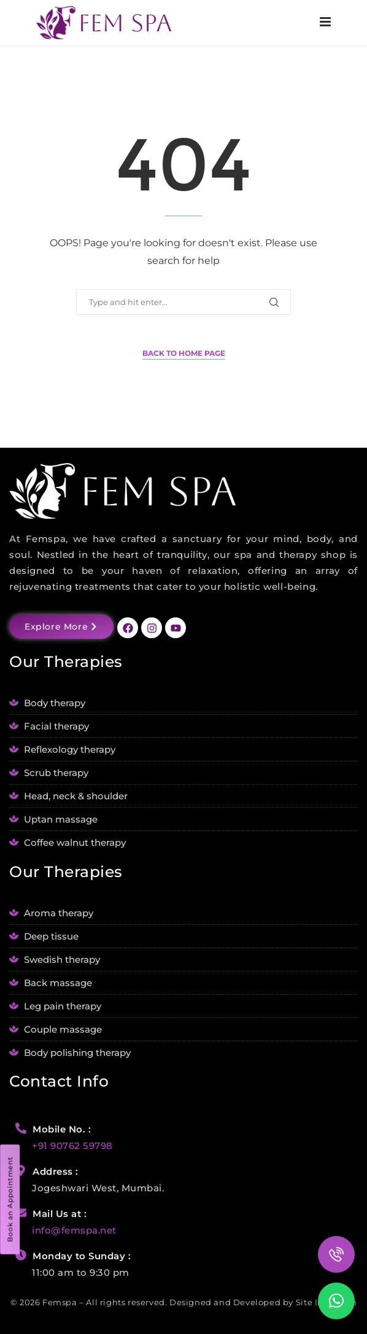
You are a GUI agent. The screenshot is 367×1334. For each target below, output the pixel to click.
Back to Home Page (183, 353)
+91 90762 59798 (72, 1145)
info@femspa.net (74, 1230)
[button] (336, 1301)
